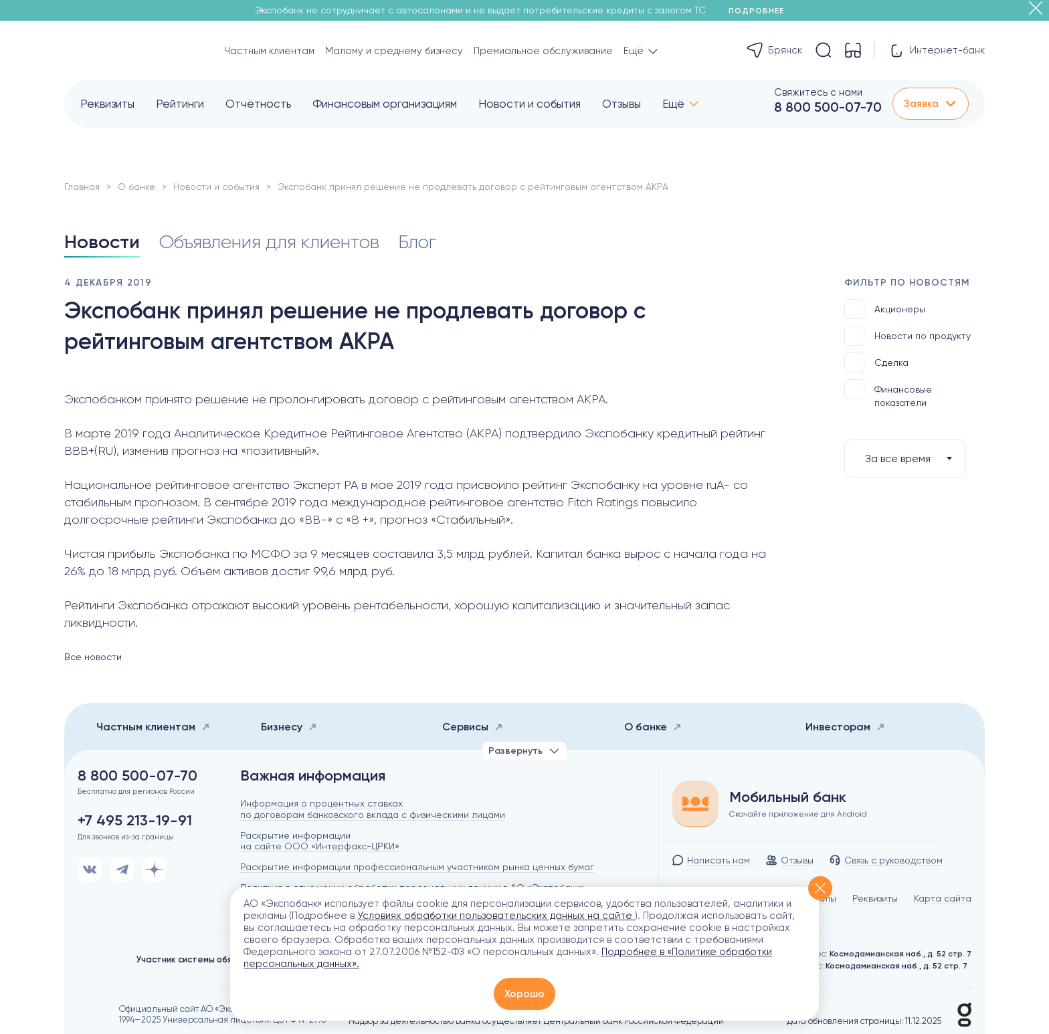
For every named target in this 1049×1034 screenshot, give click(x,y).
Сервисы (472, 726)
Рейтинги (180, 103)
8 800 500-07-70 (828, 107)
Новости (102, 242)
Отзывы (621, 103)
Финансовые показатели (888, 393)
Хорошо (524, 994)
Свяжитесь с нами (818, 92)
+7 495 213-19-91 (135, 820)
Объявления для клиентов (269, 242)
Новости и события (529, 103)
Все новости (93, 656)
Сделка (876, 362)
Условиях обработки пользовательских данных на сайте (496, 916)
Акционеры (884, 309)
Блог (417, 242)
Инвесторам (845, 726)
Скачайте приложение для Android (798, 814)
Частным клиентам (269, 51)
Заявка (930, 103)
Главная (82, 186)
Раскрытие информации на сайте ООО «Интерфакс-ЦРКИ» (319, 841)
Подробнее (761, 10)
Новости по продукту (907, 336)
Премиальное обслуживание (543, 51)
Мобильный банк (787, 797)
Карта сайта (942, 898)
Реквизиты (107, 103)
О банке (136, 186)
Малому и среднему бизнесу (394, 51)
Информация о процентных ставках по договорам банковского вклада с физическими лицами (372, 809)
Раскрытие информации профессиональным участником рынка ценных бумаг (417, 866)
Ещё (673, 103)
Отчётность (258, 103)
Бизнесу (289, 726)
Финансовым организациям (384, 103)
